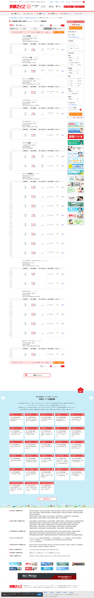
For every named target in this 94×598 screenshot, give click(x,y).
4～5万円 (41, 555)
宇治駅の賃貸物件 (60, 528)
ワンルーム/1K (32, 549)
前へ (42, 25)
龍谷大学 (31, 546)
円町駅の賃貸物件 (33, 526)
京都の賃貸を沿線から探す (31, 17)
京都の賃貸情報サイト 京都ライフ (16, 17)
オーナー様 (68, 1)
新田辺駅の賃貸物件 (69, 528)
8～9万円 (59, 555)
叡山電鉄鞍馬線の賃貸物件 (77, 534)
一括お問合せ (59, 32)
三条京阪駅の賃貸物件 (46, 522)
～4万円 (36, 555)
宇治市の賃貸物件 (75, 516)
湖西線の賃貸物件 (33, 533)
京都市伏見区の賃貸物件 (78, 512)
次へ (62, 25)
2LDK (48, 549)
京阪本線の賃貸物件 (61, 533)
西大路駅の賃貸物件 (50, 524)
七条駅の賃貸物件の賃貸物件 (66, 522)
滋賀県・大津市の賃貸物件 (61, 517)
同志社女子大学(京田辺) (60, 544)
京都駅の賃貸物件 (41, 524)
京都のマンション (33, 552)
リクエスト (37, 375)
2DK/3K (44, 549)
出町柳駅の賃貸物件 (60, 521)
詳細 (62, 49)
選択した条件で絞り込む (75, 27)
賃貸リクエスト (80, 6)
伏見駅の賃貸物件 (60, 526)
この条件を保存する (79, 117)
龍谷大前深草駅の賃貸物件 (70, 526)
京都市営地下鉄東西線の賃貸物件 (51, 531)
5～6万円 (45, 555)
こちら (35, 594)
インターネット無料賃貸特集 (35, 541)
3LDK (54, 549)
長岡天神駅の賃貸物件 (51, 528)
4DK (57, 549)
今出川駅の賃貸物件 (51, 521)
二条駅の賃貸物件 (41, 526)
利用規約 (45, 592)
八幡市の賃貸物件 (58, 516)
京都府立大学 (52, 546)
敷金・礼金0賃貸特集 (56, 539)
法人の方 (62, 1)
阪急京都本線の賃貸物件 (51, 533)
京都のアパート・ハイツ (42, 552)
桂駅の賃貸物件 (74, 524)
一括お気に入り (47, 32)
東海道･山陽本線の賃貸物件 (65, 531)
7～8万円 (54, 555)
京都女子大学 (74, 544)
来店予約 (69, 6)
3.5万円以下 (31, 555)
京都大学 (31, 544)
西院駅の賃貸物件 (67, 524)
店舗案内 (51, 1)
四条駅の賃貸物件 (76, 522)
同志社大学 (36, 544)
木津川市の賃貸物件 (51, 517)
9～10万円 (63, 555)
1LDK (41, 549)
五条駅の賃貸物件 (33, 524)
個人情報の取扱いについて (35, 592)
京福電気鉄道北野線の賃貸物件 (51, 534)
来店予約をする (47, 498)
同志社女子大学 (51, 544)
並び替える (48, 28)
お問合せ (65, 592)
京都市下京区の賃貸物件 (34, 512)
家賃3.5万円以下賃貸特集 (66, 539)
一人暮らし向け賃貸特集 (76, 537)
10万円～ (68, 555)
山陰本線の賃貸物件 (76, 531)
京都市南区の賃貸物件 (56, 512)
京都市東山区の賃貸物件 (78, 510)
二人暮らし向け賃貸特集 (34, 539)
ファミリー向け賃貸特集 (45, 539)
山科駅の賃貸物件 (42, 528)
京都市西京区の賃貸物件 (45, 512)
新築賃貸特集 (47, 537)
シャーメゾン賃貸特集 (65, 537)
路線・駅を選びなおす (74, 36)
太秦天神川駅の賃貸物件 (51, 526)
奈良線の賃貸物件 (41, 533)
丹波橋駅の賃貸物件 (33, 528)
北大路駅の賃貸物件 (41, 521)
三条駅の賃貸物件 (55, 522)
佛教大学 (35, 546)
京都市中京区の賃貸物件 (67, 510)
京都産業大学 (80, 544)
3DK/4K (51, 549)
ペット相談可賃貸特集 (55, 537)
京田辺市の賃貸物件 (41, 517)
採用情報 (58, 592)
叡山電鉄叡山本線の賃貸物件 (64, 534)
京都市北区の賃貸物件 (34, 510)
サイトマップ (23, 592)
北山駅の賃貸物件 (33, 521)
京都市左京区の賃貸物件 (55, 510)
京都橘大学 (46, 546)
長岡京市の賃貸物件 (33, 516)
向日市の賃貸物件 (50, 516)
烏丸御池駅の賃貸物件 (79, 521)
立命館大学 (68, 544)
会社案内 (57, 1)
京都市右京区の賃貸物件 (67, 512)
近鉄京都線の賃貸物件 (70, 533)
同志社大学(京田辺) (43, 544)
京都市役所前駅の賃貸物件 (35, 522)
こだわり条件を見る (72, 104)
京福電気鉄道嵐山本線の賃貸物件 (36, 534)
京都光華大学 (41, 546)
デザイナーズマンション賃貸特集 (36, 537)
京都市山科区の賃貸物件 (34, 514)
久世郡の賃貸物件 (67, 516)
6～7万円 (50, 555)
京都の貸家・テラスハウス (54, 552)
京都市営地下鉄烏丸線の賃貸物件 (36, 531)
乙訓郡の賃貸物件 (42, 516)
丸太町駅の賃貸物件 (69, 521)
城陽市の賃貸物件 (33, 517)
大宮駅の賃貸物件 (58, 524)
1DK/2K (37, 549)
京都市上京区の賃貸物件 (44, 510)
